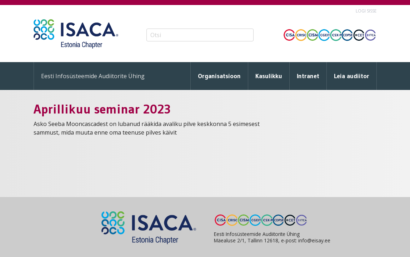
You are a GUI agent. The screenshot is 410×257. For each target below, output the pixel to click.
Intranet (308, 76)
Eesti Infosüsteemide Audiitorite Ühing (93, 76)
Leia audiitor (351, 76)
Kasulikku (268, 76)
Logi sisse (366, 11)
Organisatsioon (219, 76)
